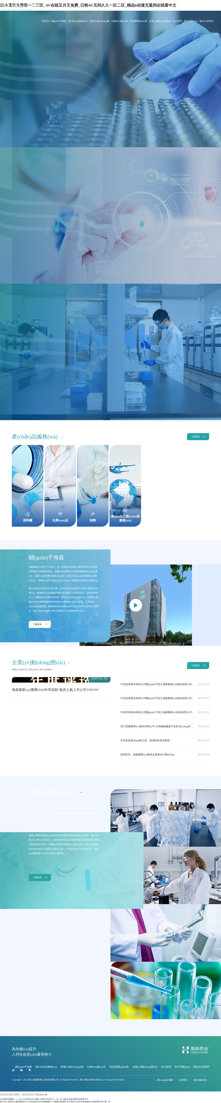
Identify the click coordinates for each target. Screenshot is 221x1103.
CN (203, 7)
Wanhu (121, 1079)
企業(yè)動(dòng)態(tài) (160, 21)
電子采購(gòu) (191, 21)
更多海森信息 (201, 1080)
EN (208, 7)
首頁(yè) (46, 21)
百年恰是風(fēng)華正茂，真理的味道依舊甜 (164, 740)
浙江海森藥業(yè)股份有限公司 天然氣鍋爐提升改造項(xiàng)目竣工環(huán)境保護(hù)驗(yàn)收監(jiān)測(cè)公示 (164, 726)
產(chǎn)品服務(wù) (78, 21)
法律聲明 (183, 1080)
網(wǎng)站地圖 (165, 1080)
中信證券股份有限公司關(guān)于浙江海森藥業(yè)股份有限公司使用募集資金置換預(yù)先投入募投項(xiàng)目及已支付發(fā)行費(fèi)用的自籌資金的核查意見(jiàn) (164, 698)
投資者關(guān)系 (138, 21)
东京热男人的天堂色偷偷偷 (78, 1102)
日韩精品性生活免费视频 (39, 1102)
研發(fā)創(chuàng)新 (99, 21)
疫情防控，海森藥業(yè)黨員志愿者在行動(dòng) (164, 754)
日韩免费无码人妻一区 (101, 1102)
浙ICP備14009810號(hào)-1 (92, 1079)
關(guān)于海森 (59, 21)
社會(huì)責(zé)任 (119, 21)
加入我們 (177, 21)
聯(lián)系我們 (207, 21)
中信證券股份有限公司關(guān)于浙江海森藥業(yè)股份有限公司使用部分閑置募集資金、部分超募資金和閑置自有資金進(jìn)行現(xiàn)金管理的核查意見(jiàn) (164, 712)
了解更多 (195, 436)
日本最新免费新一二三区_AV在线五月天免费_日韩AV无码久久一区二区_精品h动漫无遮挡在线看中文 (44, 1099)
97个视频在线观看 (58, 1102)
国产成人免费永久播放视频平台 (14, 1102)
